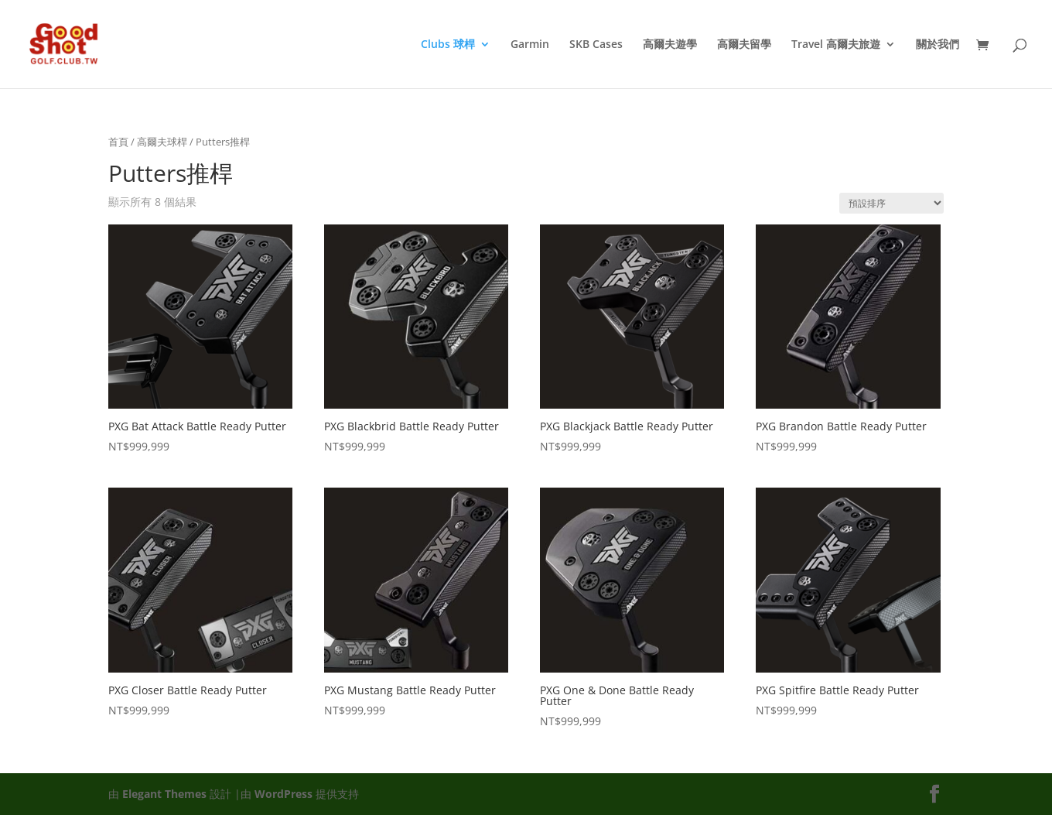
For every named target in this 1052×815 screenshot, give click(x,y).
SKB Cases (596, 45)
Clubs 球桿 (448, 45)
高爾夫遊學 (670, 45)
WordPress (283, 793)
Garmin (530, 45)
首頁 (118, 142)
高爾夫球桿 (162, 142)
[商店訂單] (891, 203)
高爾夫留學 (744, 45)
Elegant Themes (164, 793)
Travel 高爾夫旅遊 (835, 45)
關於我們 (937, 45)
